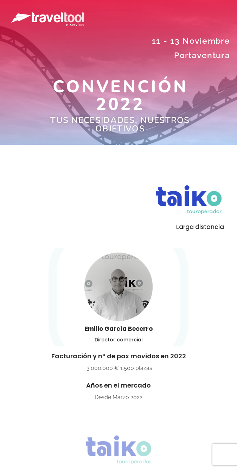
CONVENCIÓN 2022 (120, 95)
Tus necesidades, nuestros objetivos (120, 124)
